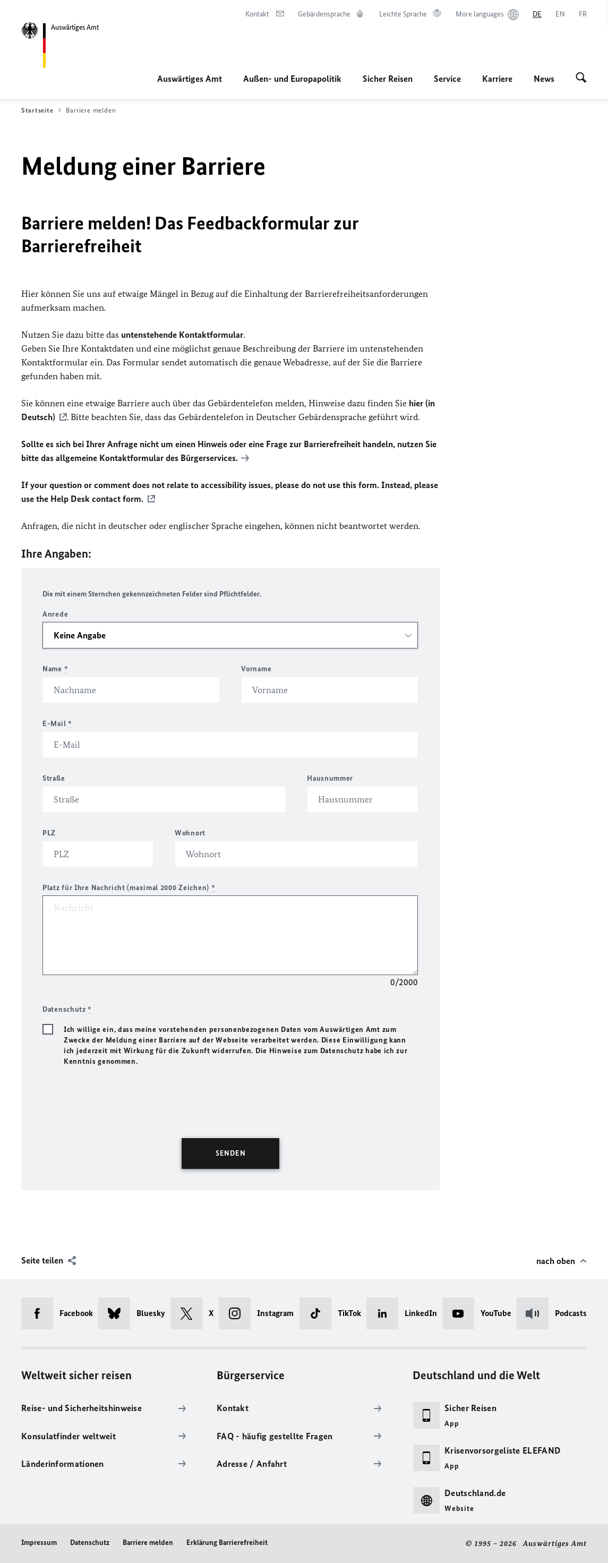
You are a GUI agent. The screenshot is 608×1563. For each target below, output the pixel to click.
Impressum (39, 1542)
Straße (53, 778)
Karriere (497, 78)
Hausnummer (330, 778)
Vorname (256, 668)
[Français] (583, 14)
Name (55, 668)
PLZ (49, 833)
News (544, 78)
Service (447, 78)
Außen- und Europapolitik (292, 78)
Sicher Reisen (388, 78)
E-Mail (57, 723)
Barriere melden (148, 1542)
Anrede (55, 614)
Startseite (41, 110)
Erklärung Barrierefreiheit (227, 1542)
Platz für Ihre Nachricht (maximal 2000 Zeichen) (128, 887)
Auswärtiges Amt (189, 78)
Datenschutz (89, 1542)
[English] (560, 14)
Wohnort (190, 833)
